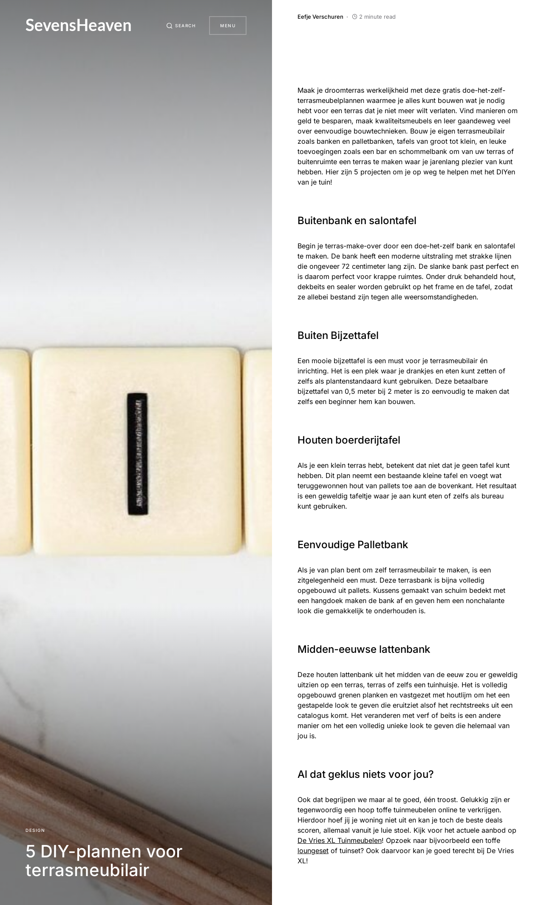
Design (35, 830)
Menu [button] (227, 25)
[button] (181, 25)
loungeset (313, 850)
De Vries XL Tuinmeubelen (340, 840)
